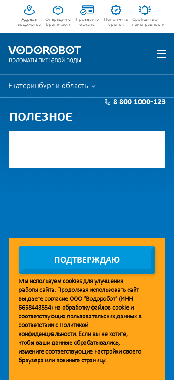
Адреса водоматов (29, 22)
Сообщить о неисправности (145, 22)
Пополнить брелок (116, 22)
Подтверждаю (87, 260)
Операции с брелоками (58, 22)
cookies (72, 281)
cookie (120, 307)
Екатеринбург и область (48, 86)
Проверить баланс (87, 22)
